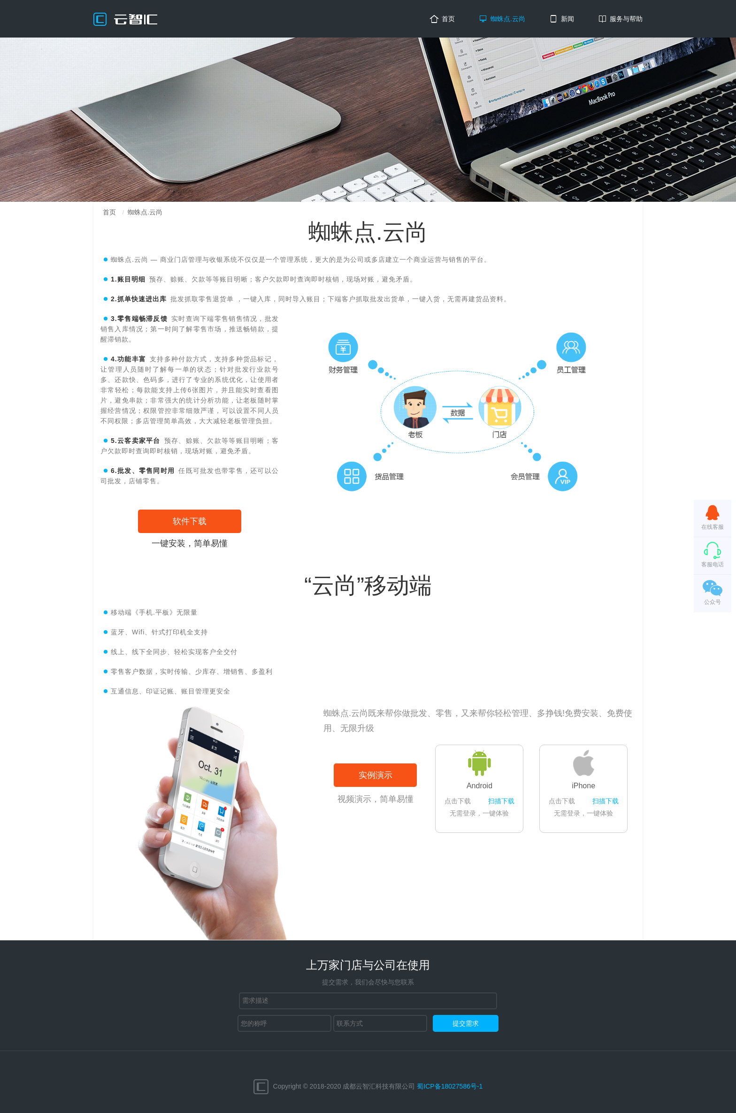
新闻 (567, 19)
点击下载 (458, 801)
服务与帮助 (626, 19)
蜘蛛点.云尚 (508, 19)
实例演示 (375, 775)
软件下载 (190, 521)
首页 (448, 19)
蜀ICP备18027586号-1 (450, 1086)
